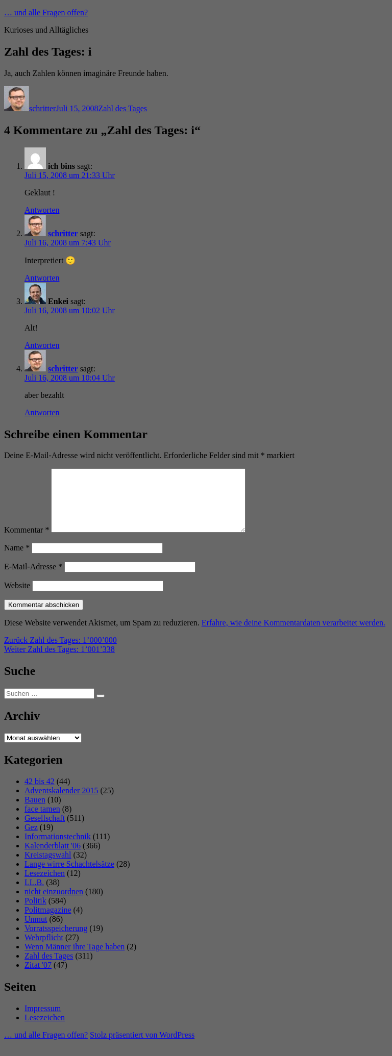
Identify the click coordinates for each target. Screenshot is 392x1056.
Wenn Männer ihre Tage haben (74, 958)
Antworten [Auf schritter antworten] (41, 277)
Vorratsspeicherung (55, 940)
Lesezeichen (44, 885)
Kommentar (26, 542)
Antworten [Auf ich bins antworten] (41, 210)
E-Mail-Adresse (33, 578)
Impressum (42, 1020)
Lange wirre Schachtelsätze (69, 876)
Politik (35, 913)
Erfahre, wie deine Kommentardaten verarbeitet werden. (293, 635)
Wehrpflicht (43, 949)
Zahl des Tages (123, 108)
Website (17, 597)
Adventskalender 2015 (61, 802)
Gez (31, 839)
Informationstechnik (57, 848)
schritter (42, 108)
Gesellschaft (44, 830)
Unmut (35, 931)
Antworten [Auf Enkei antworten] (41, 345)
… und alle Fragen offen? (46, 12)
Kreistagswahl (47, 867)
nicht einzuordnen (53, 903)
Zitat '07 (38, 977)
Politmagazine (47, 922)
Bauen (34, 812)
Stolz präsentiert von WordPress (142, 1047)
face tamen (42, 821)
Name (17, 560)
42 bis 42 (39, 793)
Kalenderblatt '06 (52, 857)
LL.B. (34, 894)
